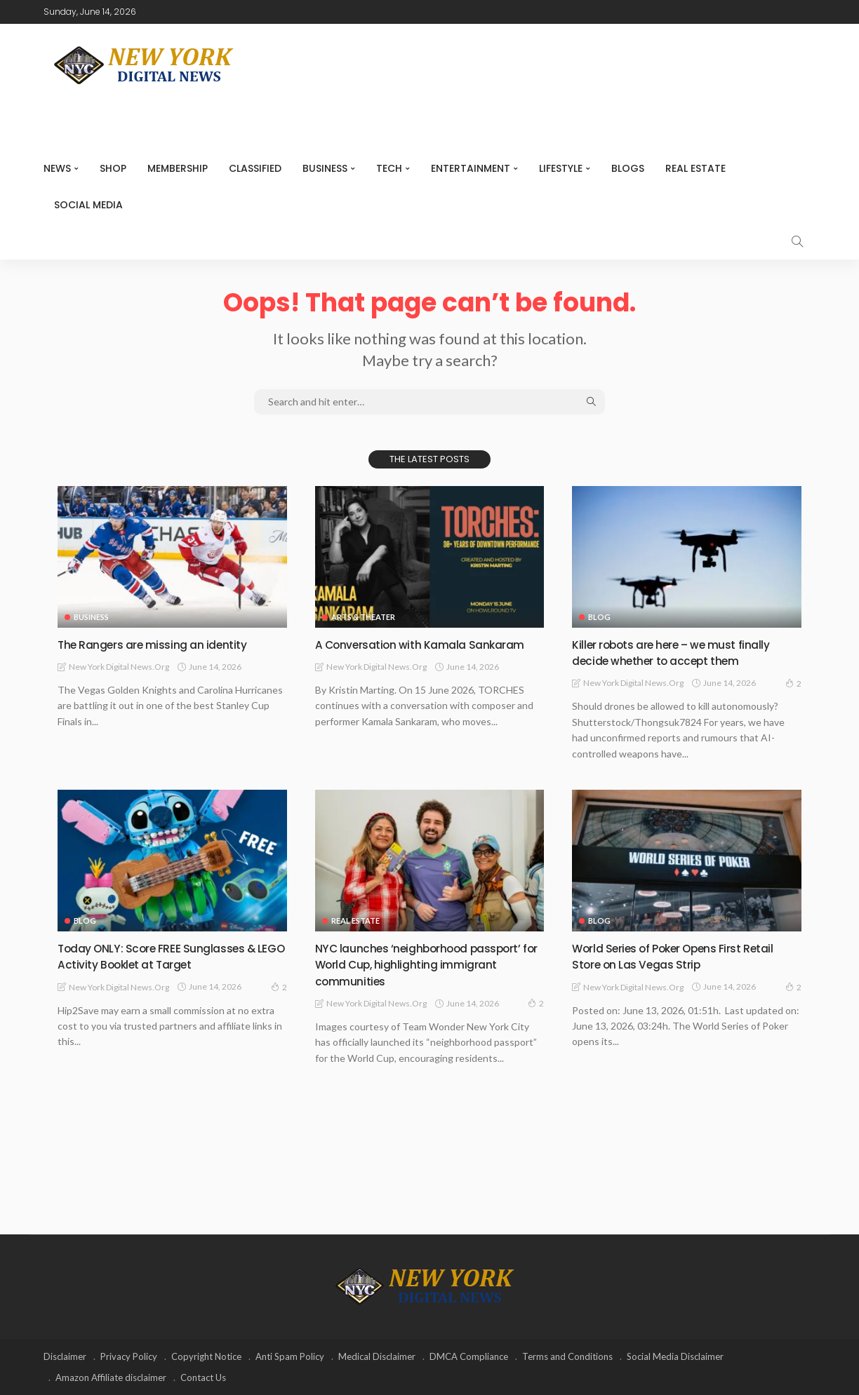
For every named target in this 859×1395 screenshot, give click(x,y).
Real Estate (695, 168)
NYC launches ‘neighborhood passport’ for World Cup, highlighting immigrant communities (428, 964)
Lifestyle (560, 168)
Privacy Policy (128, 1356)
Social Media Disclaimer (675, 1356)
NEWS (57, 168)
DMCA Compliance (468, 1356)
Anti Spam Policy (289, 1356)
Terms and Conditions (567, 1356)
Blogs (627, 168)
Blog (599, 617)
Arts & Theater (363, 617)
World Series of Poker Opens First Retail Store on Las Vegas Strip (685, 956)
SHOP (113, 168)
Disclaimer (65, 1356)
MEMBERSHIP (177, 168)
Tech (389, 168)
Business (324, 168)
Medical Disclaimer (376, 1356)
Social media (88, 205)
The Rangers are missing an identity (161, 644)
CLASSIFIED (255, 168)
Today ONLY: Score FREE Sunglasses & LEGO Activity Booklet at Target (166, 956)
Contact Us (203, 1377)
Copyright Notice (206, 1356)
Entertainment (470, 168)
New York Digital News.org (119, 666)
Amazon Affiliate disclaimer (110, 1377)
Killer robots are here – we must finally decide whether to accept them (682, 652)
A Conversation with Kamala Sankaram (430, 644)
